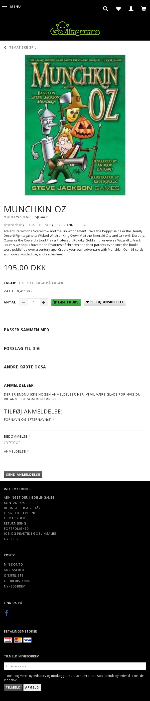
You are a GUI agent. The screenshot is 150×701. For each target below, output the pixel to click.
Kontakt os (14, 503)
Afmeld (32, 687)
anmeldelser (38, 225)
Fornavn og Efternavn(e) (27, 419)
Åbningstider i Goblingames (29, 497)
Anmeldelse (15, 451)
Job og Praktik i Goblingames (30, 533)
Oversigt (12, 539)
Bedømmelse (15, 436)
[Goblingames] (75, 27)
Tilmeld (13, 687)
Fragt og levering (20, 513)
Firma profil (15, 518)
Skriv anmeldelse (72, 225)
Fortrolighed (16, 528)
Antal (10, 302)
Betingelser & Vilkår (22, 508)
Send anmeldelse (23, 474)
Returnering (15, 523)
